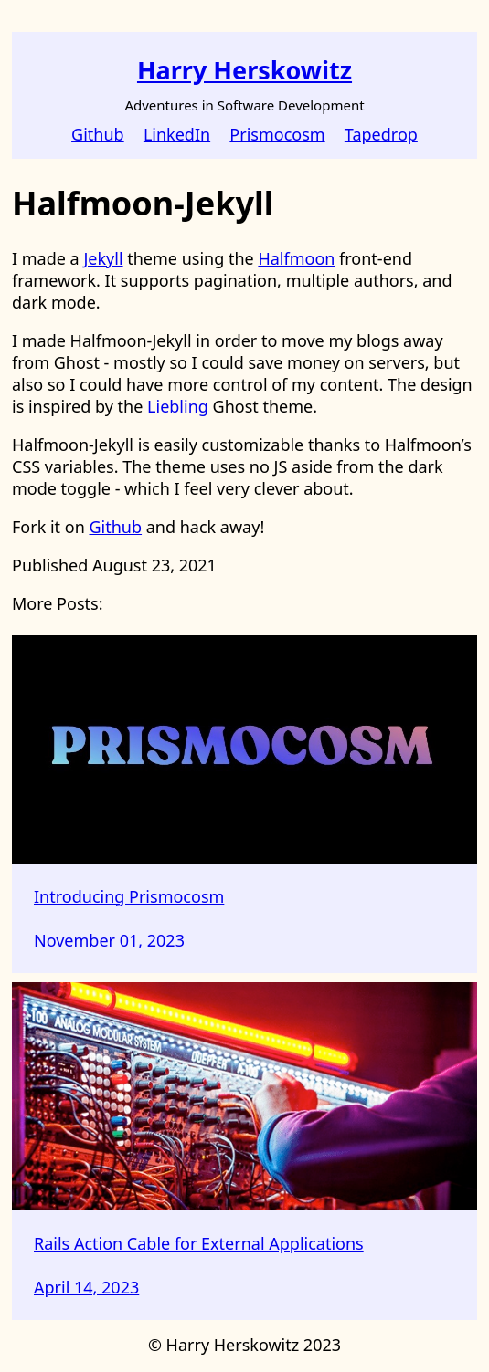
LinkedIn (177, 134)
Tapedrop (381, 134)
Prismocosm (276, 134)
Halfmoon (296, 258)
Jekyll (102, 258)
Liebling (177, 406)
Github (97, 134)
